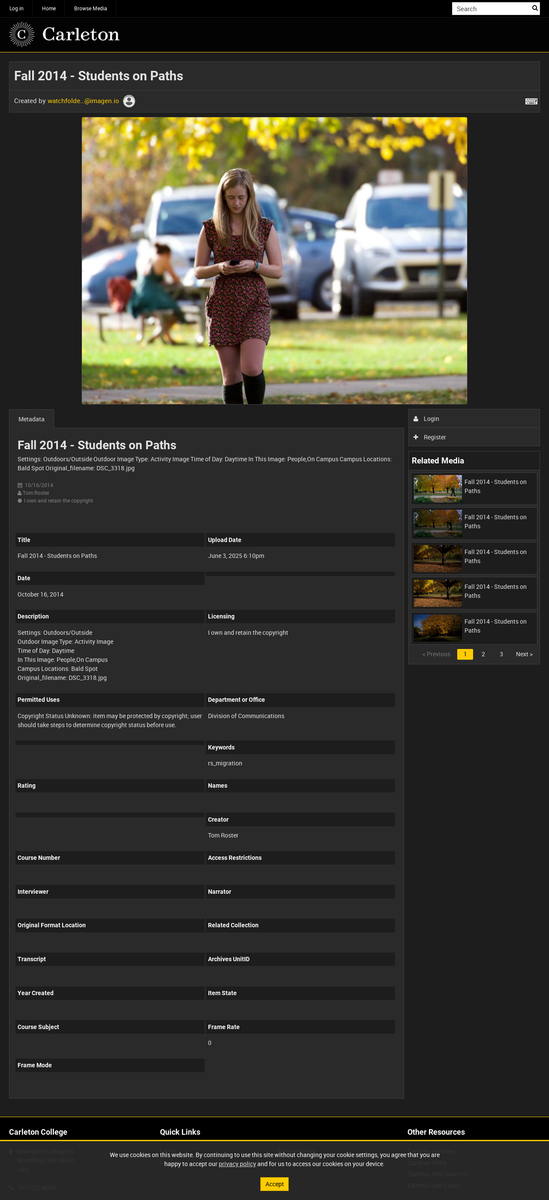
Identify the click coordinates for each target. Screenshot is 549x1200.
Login (426, 418)
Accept (274, 1184)
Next (524, 654)
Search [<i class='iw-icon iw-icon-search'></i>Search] (535, 8)
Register (429, 437)
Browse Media (90, 8)
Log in (16, 8)
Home (49, 8)
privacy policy (237, 1164)
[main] (274, 584)
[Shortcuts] (531, 100)
